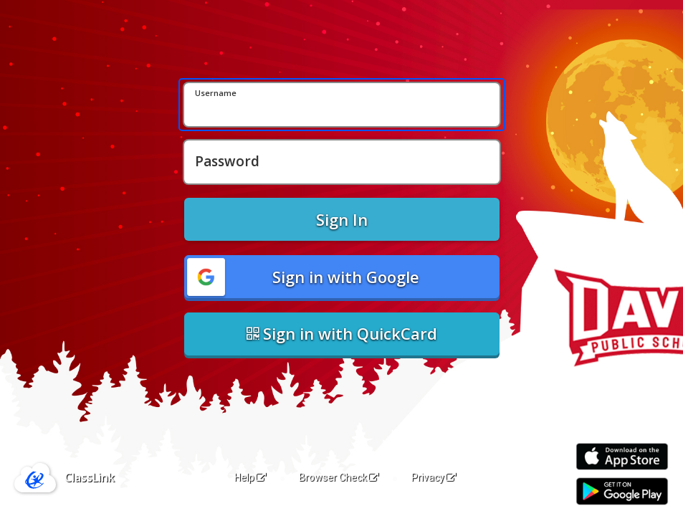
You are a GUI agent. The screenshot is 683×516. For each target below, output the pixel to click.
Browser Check (338, 477)
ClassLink (90, 477)
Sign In (342, 219)
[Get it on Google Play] (622, 491)
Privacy (433, 477)
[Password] (342, 161)
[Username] (342, 104)
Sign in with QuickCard (342, 333)
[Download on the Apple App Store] (622, 456)
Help (250, 477)
